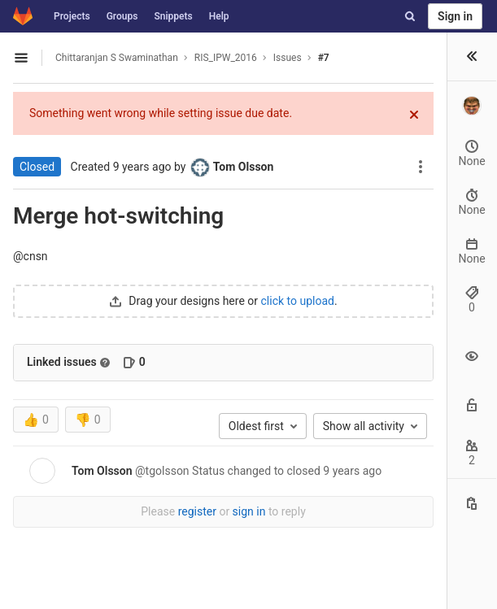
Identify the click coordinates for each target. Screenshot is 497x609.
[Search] (410, 16)
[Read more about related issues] (105, 363)
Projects (72, 16)
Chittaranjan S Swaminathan (116, 57)
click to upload (297, 300)
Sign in (455, 16)
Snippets (173, 16)
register (197, 511)
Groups (122, 16)
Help (219, 16)
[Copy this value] (471, 503)
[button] (471, 57)
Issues (287, 57)
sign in (249, 511)
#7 (323, 57)
